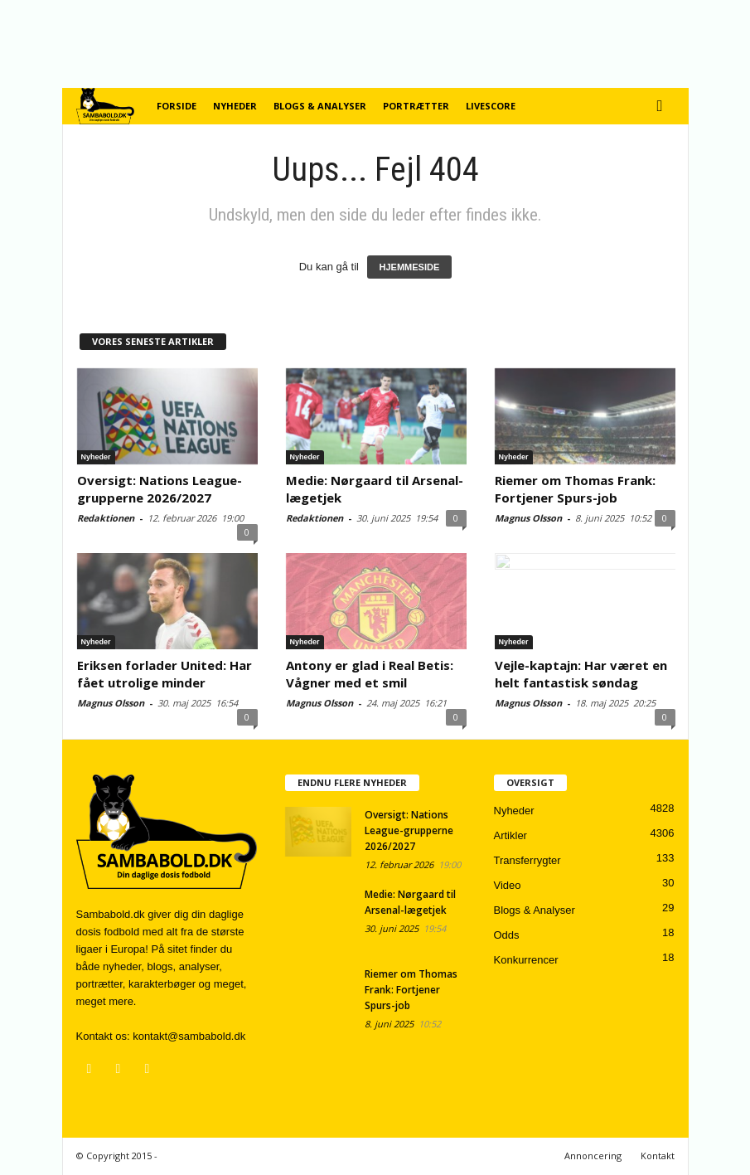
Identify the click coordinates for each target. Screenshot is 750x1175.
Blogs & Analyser (319, 106)
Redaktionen (105, 518)
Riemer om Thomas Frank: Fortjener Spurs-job (575, 489)
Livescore (490, 106)
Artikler (510, 835)
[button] (664, 106)
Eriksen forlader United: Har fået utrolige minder (164, 674)
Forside (176, 106)
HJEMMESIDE (410, 267)
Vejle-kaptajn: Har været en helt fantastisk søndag (581, 674)
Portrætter (416, 106)
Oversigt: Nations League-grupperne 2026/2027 (159, 489)
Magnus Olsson (528, 518)
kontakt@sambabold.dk (189, 1036)
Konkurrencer (526, 960)
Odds (507, 935)
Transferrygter (527, 860)
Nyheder (235, 106)
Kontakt (658, 1155)
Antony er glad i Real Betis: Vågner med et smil (369, 674)
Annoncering (593, 1155)
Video (507, 885)
